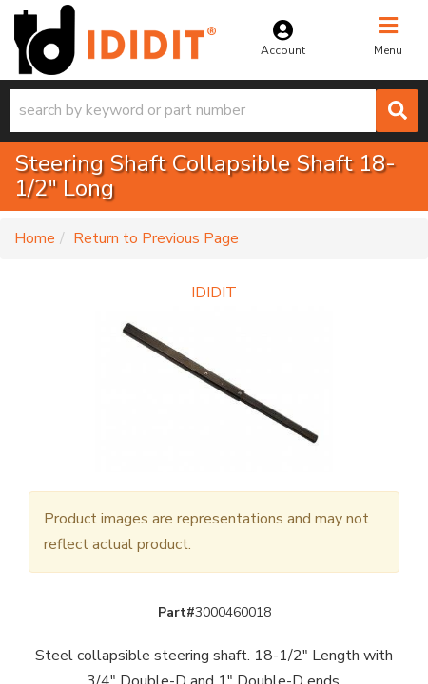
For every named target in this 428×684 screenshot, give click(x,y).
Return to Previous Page (156, 238)
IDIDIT (214, 292)
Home (34, 238)
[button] (214, 110)
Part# (176, 612)
